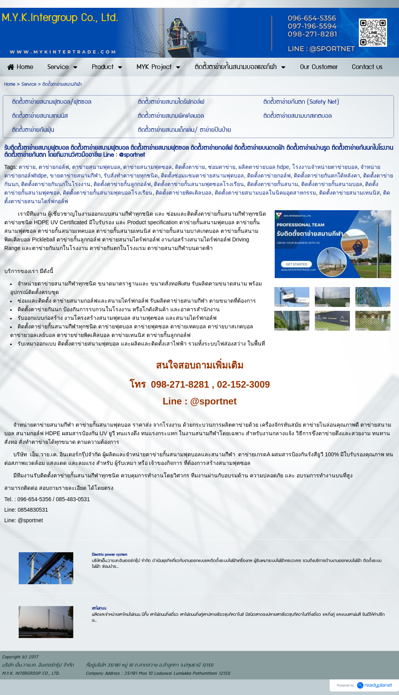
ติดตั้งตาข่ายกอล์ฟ (269, 175)
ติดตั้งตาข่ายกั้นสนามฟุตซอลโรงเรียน (199, 184)
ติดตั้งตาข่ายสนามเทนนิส (349, 193)
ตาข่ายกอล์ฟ (54, 167)
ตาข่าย (27, 167)
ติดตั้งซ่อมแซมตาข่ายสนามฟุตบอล (202, 175)
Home (9, 84)
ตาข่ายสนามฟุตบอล (96, 167)
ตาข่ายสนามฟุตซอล (147, 167)
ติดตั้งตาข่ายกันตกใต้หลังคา (327, 175)
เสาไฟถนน (99, 608)
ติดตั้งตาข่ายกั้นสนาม (272, 184)
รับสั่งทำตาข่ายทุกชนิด (131, 175)
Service (28, 84)
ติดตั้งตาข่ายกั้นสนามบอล (331, 184)
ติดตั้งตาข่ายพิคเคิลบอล (183, 193)
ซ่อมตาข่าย (221, 167)
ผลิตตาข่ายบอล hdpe (263, 167)
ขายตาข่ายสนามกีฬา (75, 175)
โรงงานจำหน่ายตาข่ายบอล (325, 167)
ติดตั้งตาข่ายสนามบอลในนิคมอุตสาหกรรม (265, 193)
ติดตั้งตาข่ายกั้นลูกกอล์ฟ (122, 184)
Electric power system (109, 554)
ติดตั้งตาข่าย (190, 167)
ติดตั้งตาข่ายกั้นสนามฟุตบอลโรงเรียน (107, 193)
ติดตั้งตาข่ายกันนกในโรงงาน (55, 184)
